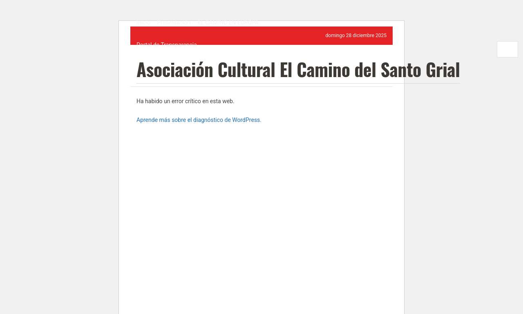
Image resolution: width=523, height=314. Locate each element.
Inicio (143, 22)
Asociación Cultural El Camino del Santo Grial (298, 70)
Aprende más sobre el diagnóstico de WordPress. (199, 120)
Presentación (173, 22)
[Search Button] (492, 49)
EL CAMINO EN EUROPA (228, 22)
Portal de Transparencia (166, 45)
